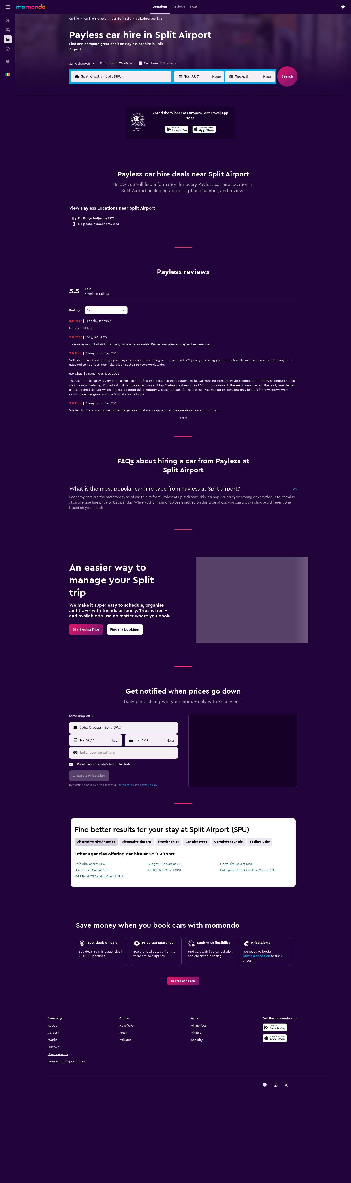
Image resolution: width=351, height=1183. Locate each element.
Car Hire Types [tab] (196, 841)
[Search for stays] (7, 30)
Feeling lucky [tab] (260, 841)
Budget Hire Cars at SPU (165, 864)
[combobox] (82, 63)
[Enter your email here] (128, 752)
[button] (8, 7)
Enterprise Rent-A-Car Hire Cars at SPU (247, 870)
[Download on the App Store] (204, 130)
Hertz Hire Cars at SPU (236, 864)
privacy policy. (149, 785)
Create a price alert (256, 956)
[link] (86, 629)
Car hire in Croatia (95, 18)
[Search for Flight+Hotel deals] (7, 48)
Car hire (74, 18)
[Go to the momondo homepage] (30, 6)
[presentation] (204, 129)
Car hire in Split (121, 18)
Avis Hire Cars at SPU (90, 864)
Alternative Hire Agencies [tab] (96, 841)
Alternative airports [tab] (136, 841)
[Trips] (7, 61)
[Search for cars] (7, 39)
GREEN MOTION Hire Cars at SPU (99, 876)
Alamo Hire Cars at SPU (92, 870)
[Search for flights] (7, 20)
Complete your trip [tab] (228, 841)
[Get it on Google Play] (177, 130)
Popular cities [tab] (168, 841)
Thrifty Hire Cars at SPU (164, 870)
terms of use (126, 785)
